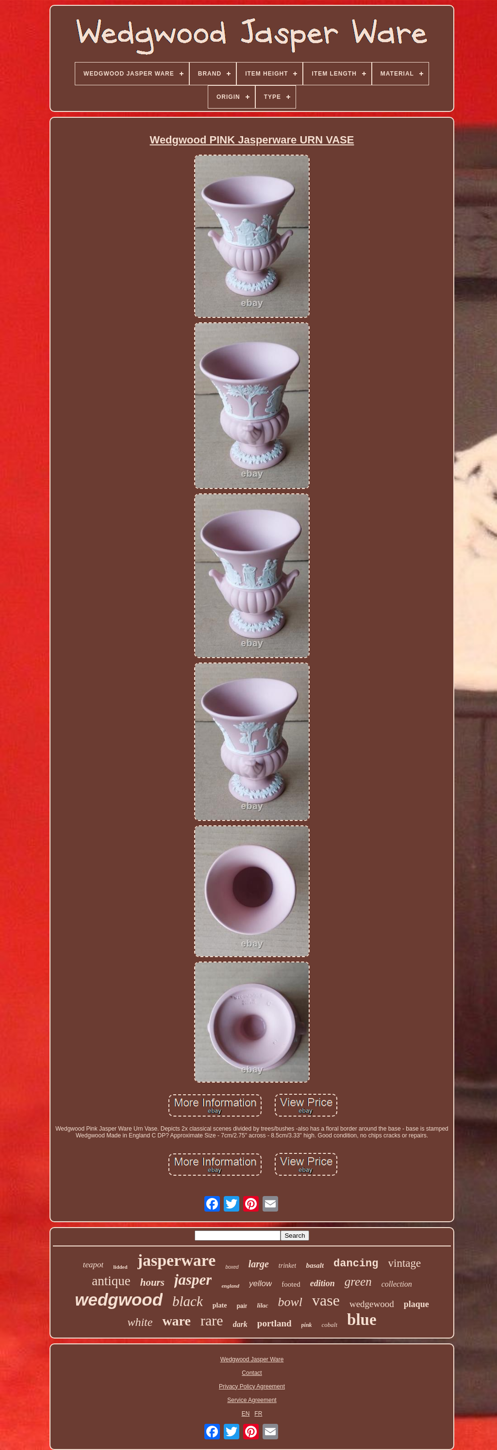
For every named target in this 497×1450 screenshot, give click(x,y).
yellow (260, 1283)
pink (306, 1325)
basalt (315, 1265)
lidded (120, 1267)
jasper (193, 1279)
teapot (93, 1264)
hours (152, 1282)
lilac (262, 1305)
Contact (252, 1373)
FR (258, 1413)
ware (176, 1320)
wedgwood (119, 1299)
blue (362, 1319)
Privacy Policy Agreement (252, 1386)
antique (111, 1281)
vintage (404, 1263)
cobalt (330, 1324)
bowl (290, 1302)
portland (274, 1323)
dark (240, 1324)
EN (246, 1413)
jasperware (176, 1260)
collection (396, 1284)
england (230, 1286)
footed (291, 1284)
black (187, 1301)
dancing (355, 1264)
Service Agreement (251, 1400)
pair (241, 1306)
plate (220, 1305)
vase (326, 1300)
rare (211, 1320)
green (358, 1281)
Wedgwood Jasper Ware (252, 1359)
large (258, 1264)
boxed (231, 1267)
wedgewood (371, 1304)
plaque (416, 1304)
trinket (288, 1265)
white (139, 1322)
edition (322, 1283)
